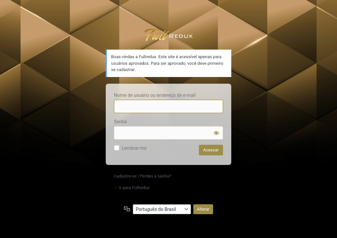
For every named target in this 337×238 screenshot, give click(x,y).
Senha (120, 121)
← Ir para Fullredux (132, 187)
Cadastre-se (125, 176)
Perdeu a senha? (155, 176)
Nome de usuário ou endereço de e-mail (155, 95)
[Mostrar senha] (216, 132)
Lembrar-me (134, 148)
